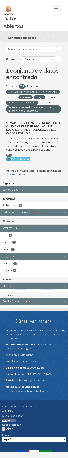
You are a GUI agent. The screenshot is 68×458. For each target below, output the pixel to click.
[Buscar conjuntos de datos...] (31, 49)
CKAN (7, 429)
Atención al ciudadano (19, 354)
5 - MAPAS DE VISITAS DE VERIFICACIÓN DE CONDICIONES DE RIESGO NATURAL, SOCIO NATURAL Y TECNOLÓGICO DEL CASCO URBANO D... (33, 128)
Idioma (6, 435)
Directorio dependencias (21, 361)
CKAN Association (12, 415)
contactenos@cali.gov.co (29, 380)
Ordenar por (13, 59)
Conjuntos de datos (22, 37)
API (11, 174)
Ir (59, 59)
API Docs (22, 174)
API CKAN (7, 411)
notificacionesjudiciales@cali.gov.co (28, 391)
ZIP (9, 155)
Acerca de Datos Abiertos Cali (20, 406)
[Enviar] (59, 48)
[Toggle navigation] (56, 9)
